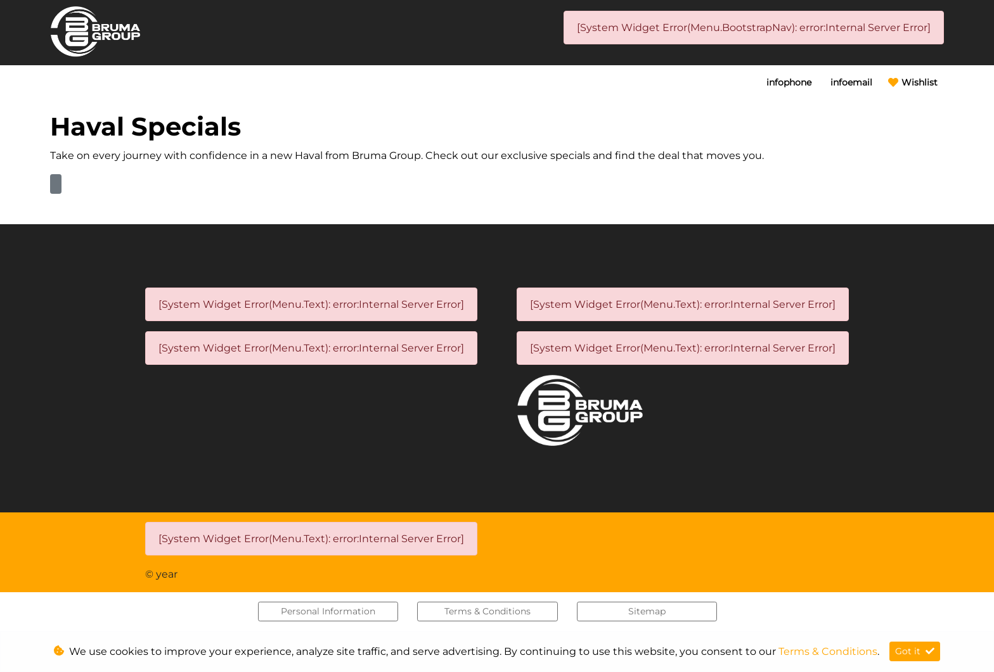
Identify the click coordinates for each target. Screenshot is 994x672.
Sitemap (647, 611)
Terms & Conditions (487, 611)
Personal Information (328, 611)
